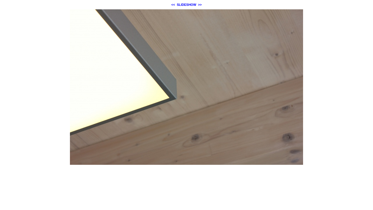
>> (200, 4)
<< (173, 4)
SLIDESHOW (186, 4)
